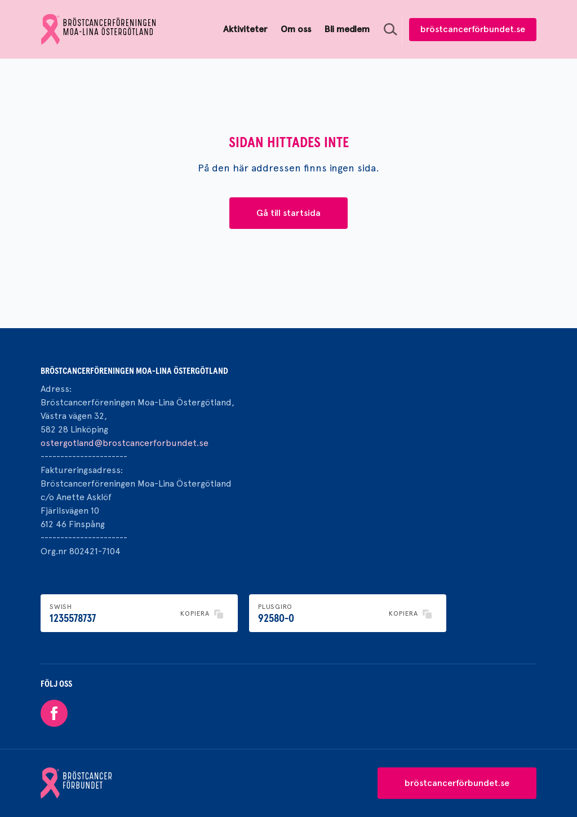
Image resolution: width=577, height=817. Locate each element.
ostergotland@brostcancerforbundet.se (124, 443)
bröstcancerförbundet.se (472, 29)
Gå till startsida (288, 212)
